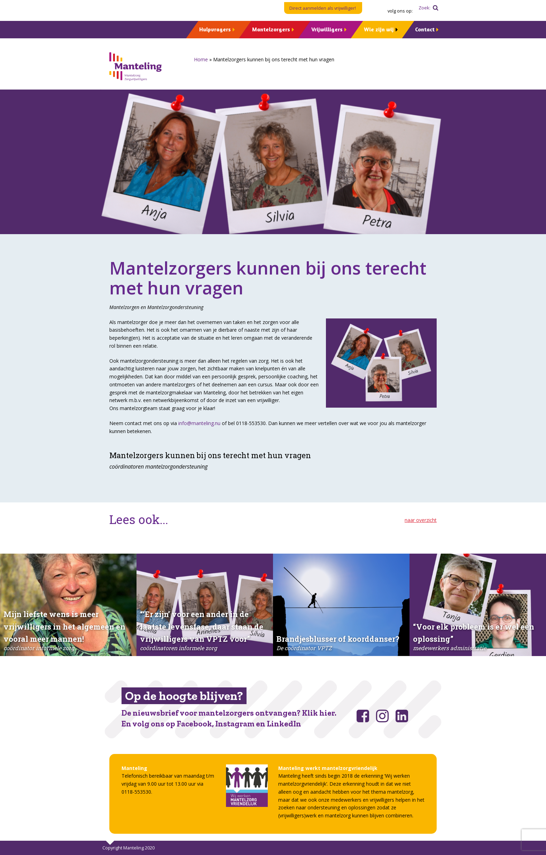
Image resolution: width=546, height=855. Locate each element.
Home (201, 59)
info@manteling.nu (199, 423)
